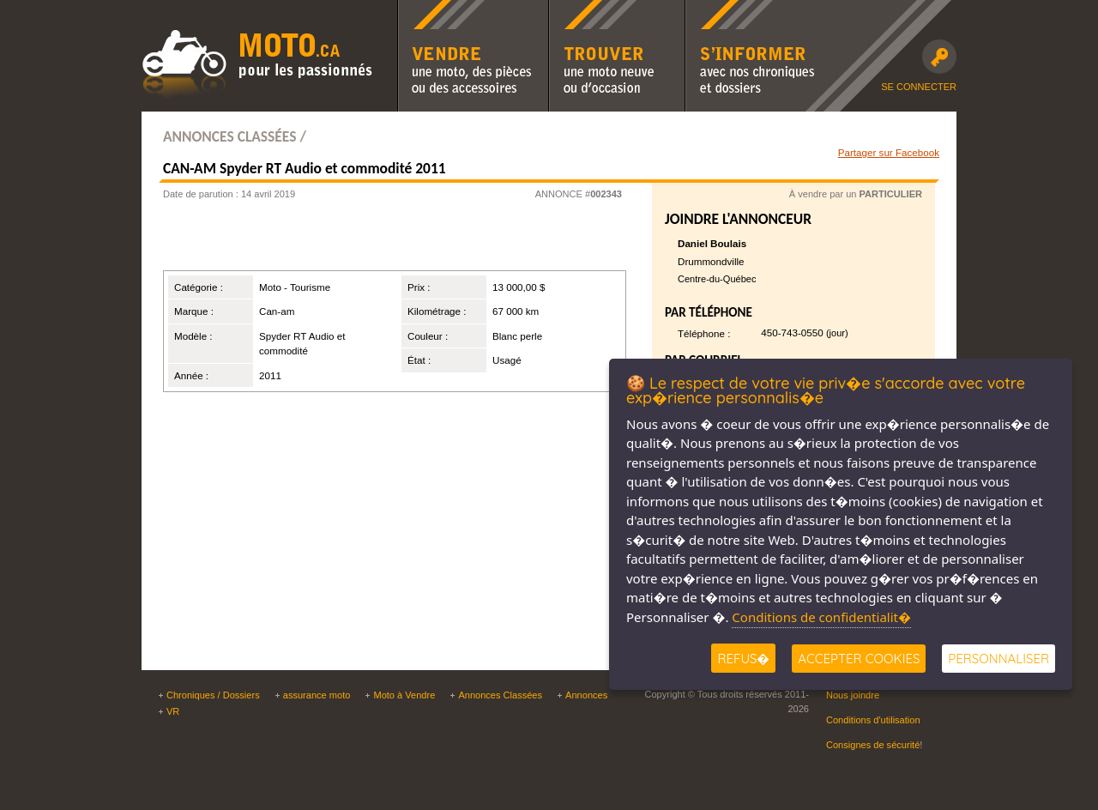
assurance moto (317, 695)
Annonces (586, 695)
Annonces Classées (500, 695)
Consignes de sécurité (873, 745)
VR (172, 711)
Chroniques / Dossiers (213, 695)
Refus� (743, 658)
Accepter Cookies (859, 658)
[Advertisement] (372, 240)
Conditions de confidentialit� (821, 617)
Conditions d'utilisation (873, 720)
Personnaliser (998, 658)
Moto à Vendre (404, 695)
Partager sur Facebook (888, 152)
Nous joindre (852, 695)
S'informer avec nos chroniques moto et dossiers (754, 11)
